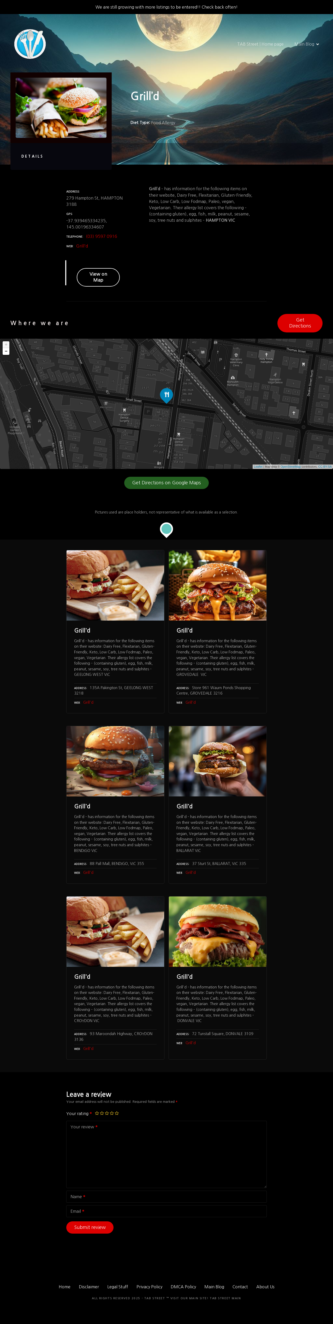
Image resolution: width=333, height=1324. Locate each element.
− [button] (6, 351)
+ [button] (6, 345)
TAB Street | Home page (260, 44)
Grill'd (82, 246)
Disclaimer (89, 1287)
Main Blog (304, 44)
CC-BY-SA (325, 466)
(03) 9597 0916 (101, 236)
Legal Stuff (117, 1287)
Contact (240, 1287)
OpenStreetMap (291, 466)
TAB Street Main (225, 1298)
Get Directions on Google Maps (166, 482)
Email (76, 1211)
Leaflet (258, 466)
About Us (265, 1287)
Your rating (79, 1113)
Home (64, 1287)
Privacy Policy (149, 1287)
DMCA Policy (183, 1287)
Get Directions (300, 323)
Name (76, 1197)
